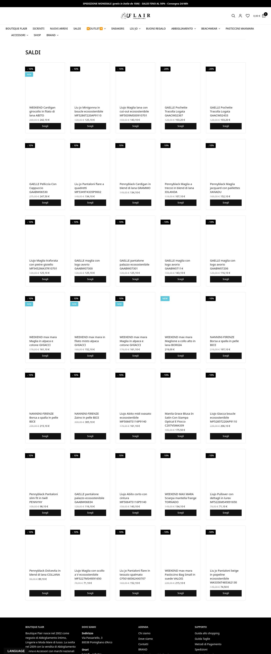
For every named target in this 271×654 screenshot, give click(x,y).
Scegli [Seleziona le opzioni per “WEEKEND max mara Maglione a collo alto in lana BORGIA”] (180, 355)
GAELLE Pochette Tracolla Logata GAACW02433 (221, 111)
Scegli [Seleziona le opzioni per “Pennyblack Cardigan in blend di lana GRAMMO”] (135, 202)
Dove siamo (145, 638)
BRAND (142, 649)
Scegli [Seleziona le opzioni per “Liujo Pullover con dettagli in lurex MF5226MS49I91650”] (226, 512)
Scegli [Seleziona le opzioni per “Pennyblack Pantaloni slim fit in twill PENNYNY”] (45, 512)
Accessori (18, 35)
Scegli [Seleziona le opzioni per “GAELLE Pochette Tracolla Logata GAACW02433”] (226, 126)
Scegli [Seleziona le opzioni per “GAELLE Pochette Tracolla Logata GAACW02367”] (180, 126)
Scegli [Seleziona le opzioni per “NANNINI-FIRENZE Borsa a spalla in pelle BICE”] (226, 355)
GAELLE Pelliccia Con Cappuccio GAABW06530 (42, 188)
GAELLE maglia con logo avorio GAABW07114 (177, 264)
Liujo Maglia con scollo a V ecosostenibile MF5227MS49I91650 (89, 574)
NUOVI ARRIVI (59, 28)
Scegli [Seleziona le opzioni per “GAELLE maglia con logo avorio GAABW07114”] (180, 279)
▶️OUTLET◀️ (95, 28)
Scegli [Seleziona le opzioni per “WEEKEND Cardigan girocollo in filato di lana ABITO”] (45, 126)
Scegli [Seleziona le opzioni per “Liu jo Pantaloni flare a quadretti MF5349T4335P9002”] (90, 202)
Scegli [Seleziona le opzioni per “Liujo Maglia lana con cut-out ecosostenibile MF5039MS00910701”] (135, 126)
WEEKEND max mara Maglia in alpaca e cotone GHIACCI (43, 341)
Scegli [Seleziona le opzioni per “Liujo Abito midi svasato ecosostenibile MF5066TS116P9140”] (135, 436)
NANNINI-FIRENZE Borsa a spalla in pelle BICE (224, 341)
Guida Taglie (202, 638)
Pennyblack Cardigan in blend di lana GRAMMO (135, 186)
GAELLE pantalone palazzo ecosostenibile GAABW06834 (89, 498)
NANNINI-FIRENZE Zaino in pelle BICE (87, 415)
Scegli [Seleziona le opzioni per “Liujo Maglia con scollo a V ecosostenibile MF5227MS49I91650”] (90, 593)
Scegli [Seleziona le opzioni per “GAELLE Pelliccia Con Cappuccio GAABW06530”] (45, 202)
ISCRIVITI (38, 28)
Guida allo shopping (207, 633)
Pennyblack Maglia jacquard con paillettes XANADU (225, 188)
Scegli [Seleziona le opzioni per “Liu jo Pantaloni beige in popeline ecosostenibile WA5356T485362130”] (226, 593)
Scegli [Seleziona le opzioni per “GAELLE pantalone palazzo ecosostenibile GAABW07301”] (135, 279)
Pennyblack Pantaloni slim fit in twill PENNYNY (43, 498)
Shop (37, 35)
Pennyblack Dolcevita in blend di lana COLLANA (45, 572)
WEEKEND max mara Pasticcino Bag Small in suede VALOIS (180, 574)
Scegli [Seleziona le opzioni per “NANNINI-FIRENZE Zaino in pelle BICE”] (90, 436)
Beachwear (209, 28)
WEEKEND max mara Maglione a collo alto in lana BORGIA (180, 341)
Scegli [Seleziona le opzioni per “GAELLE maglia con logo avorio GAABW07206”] (226, 279)
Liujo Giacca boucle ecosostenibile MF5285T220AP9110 (223, 417)
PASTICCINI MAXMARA (240, 28)
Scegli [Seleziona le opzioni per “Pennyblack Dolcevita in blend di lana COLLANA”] (45, 593)
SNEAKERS (117, 28)
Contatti (143, 644)
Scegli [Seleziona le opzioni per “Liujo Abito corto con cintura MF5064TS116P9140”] (135, 512)
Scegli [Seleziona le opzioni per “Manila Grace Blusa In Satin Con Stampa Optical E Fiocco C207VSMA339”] (180, 436)
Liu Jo (134, 28)
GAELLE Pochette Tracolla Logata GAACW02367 (176, 111)
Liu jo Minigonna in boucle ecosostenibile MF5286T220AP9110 (89, 111)
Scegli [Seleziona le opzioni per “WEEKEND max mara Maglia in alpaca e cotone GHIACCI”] (45, 355)
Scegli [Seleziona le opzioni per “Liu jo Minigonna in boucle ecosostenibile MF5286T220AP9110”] (90, 126)
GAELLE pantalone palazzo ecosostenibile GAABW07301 (134, 264)
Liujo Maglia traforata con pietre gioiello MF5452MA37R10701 (43, 264)
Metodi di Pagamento (208, 644)
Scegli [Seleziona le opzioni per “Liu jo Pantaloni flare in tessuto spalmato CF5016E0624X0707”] (135, 593)
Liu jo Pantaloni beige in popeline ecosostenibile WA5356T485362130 (224, 576)
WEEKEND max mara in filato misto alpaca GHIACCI (90, 341)
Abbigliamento (182, 28)
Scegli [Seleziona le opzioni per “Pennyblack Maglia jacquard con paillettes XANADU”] (226, 202)
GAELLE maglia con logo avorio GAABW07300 (87, 264)
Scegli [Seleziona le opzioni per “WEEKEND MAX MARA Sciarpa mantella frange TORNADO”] (180, 512)
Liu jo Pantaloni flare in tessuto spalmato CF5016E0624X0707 (135, 574)
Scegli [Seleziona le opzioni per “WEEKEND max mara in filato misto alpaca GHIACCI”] (90, 355)
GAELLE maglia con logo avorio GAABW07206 (222, 264)
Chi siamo (144, 633)
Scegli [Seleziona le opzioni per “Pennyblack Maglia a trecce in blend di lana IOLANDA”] (180, 202)
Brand (51, 35)
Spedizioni (201, 649)
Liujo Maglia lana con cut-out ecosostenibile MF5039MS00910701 (134, 111)
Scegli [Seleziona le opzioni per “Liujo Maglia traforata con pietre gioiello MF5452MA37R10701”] (45, 279)
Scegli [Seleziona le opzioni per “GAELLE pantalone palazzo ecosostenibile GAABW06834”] (90, 512)
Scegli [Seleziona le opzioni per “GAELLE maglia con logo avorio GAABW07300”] (90, 279)
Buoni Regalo (156, 28)
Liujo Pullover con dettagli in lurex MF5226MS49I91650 (223, 498)
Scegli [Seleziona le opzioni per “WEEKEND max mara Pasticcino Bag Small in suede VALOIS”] (180, 593)
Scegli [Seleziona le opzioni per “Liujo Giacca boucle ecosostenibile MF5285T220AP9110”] (226, 436)
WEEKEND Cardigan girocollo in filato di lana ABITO (42, 111)
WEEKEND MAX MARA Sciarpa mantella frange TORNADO (180, 498)
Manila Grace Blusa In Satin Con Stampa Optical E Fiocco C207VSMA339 (179, 419)
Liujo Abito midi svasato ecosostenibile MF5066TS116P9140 (135, 417)
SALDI (77, 28)
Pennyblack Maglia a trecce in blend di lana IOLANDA (179, 188)
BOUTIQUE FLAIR (16, 28)
